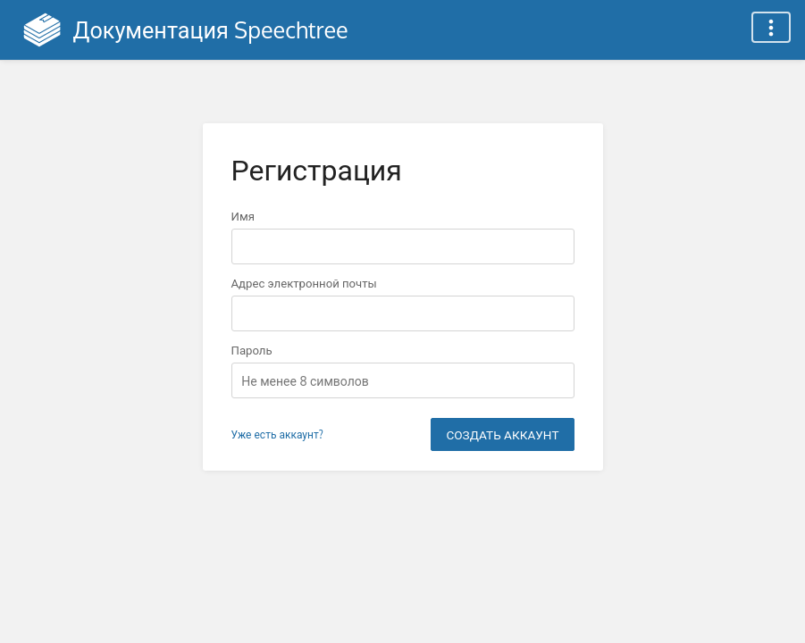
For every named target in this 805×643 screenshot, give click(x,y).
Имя (243, 215)
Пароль (252, 349)
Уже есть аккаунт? (277, 434)
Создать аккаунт (502, 434)
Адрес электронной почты (304, 282)
